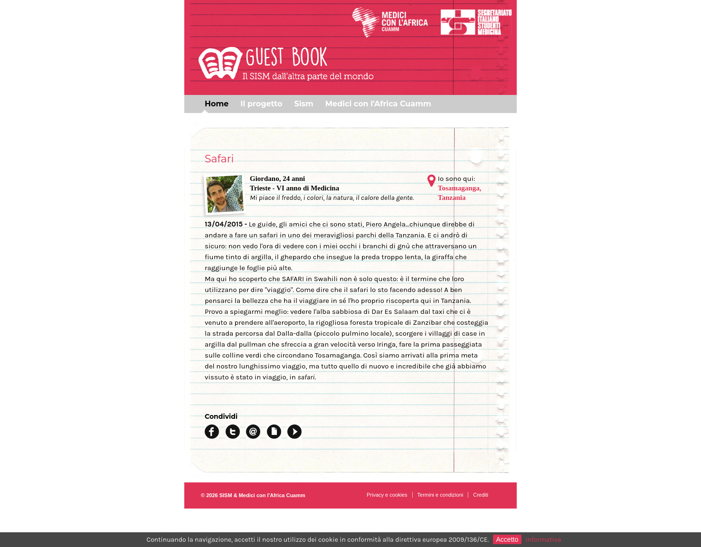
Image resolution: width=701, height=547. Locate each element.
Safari (219, 158)
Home (216, 103)
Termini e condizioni (440, 495)
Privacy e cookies (387, 495)
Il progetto (261, 103)
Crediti (480, 495)
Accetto (507, 539)
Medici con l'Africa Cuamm (378, 103)
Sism (303, 103)
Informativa (543, 540)
